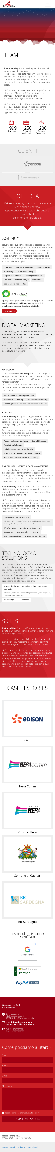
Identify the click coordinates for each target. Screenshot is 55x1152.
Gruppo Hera (27, 832)
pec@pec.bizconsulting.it (22, 1024)
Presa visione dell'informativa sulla (22, 1113)
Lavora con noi (8, 1147)
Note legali (33, 1147)
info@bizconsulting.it (21, 1022)
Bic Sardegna (27, 922)
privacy (36, 1113)
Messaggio (7, 1086)
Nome (5, 1055)
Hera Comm (27, 786)
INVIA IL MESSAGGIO (27, 1119)
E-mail (5, 1075)
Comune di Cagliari (27, 875)
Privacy (21, 1147)
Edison (27, 740)
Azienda (5, 1065)
